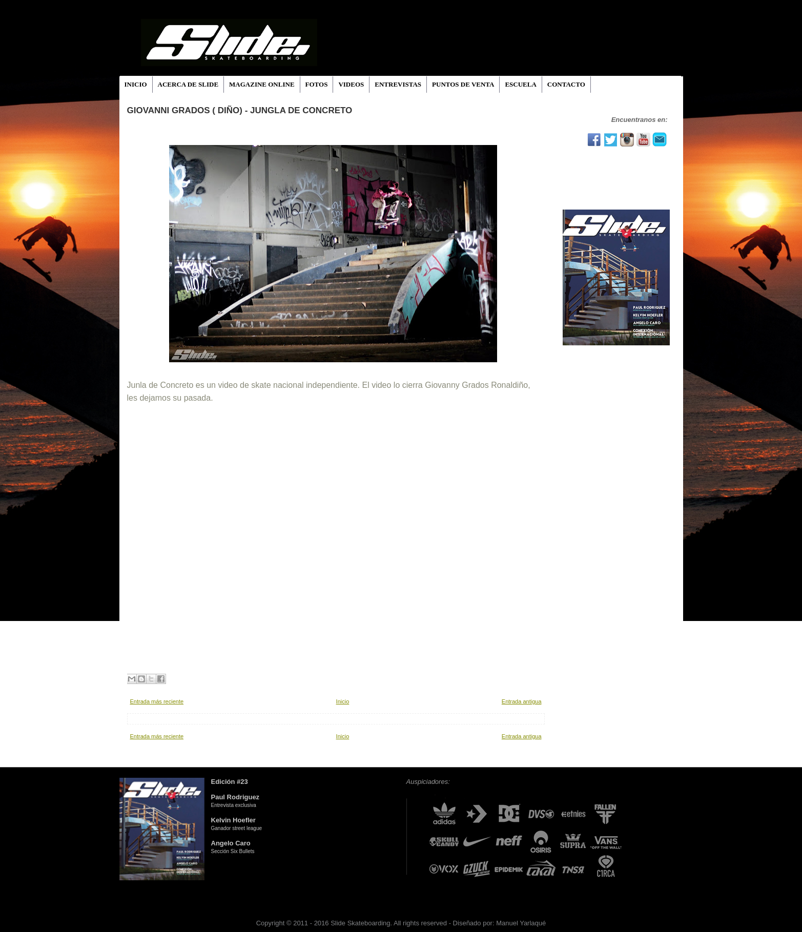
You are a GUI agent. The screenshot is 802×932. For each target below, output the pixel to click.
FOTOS (316, 84)
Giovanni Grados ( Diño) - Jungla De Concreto (240, 110)
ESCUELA (520, 84)
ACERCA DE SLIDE (188, 84)
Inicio (342, 701)
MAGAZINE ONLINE (262, 84)
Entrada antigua (522, 701)
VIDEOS (351, 84)
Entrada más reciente (157, 701)
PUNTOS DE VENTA (463, 84)
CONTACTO (566, 84)
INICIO (136, 84)
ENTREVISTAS (398, 84)
